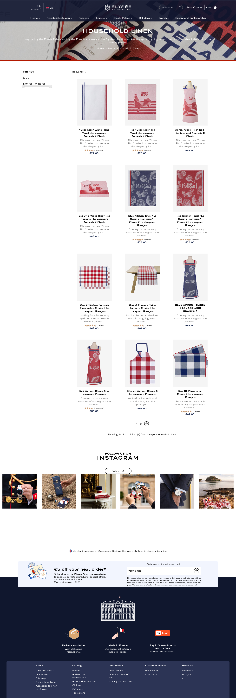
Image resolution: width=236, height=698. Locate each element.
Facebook (187, 670)
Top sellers (78, 692)
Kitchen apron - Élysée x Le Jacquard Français (142, 392)
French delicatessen (58, 17)
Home (34, 17)
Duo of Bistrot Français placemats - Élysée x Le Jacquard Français (94, 307)
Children (77, 685)
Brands (162, 17)
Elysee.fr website (46, 681)
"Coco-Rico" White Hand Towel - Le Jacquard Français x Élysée (94, 132)
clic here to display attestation (150, 550)
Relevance (79, 71)
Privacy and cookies (120, 681)
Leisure (100, 17)
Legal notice (116, 670)
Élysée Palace (122, 17)
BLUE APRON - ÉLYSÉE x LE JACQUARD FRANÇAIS (190, 307)
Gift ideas (144, 17)
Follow (115, 470)
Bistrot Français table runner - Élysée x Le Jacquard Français (142, 307)
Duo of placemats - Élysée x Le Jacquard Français (190, 393)
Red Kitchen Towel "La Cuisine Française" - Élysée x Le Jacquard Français (190, 220)
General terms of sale (142, 585)
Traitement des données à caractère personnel (176, 585)
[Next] (146, 423)
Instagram (187, 674)
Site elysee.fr (36, 7)
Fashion (83, 17)
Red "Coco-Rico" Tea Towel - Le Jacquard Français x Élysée (142, 132)
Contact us (151, 674)
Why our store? (44, 670)
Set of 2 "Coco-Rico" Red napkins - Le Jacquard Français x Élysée (94, 218)
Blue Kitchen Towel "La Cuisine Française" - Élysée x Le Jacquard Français (142, 220)
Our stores (42, 674)
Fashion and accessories (79, 676)
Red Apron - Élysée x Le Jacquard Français (94, 392)
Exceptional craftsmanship (190, 17)
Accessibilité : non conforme (46, 687)
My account (152, 670)
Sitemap (41, 678)
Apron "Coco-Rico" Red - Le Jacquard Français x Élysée (190, 132)
